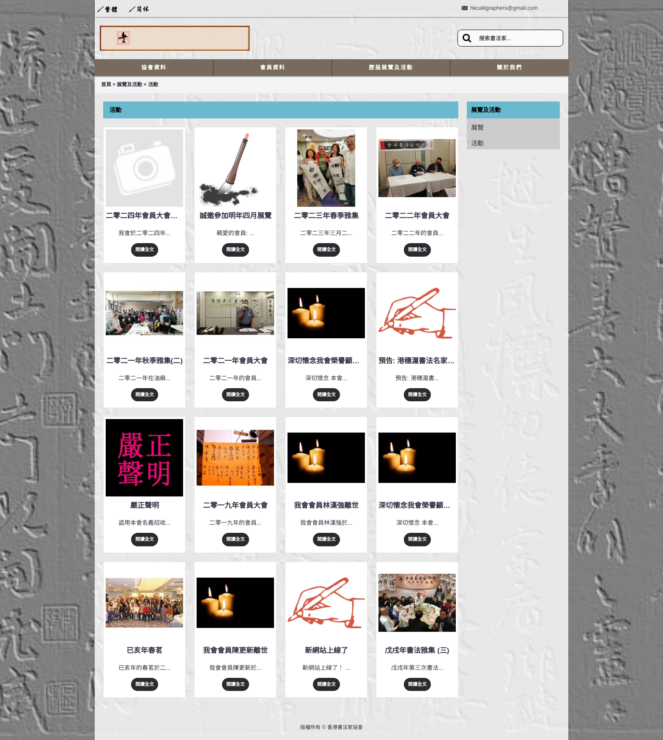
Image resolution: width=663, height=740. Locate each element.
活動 (153, 85)
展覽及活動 (129, 85)
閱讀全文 (144, 249)
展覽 (477, 127)
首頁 (106, 85)
